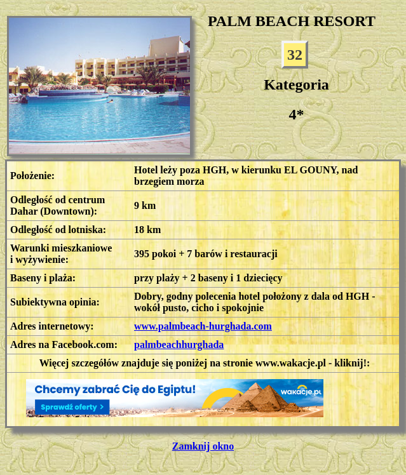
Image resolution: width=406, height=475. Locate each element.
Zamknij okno (203, 446)
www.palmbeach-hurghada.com (203, 326)
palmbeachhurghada (179, 344)
